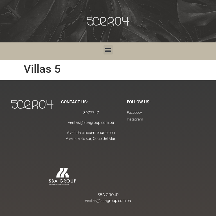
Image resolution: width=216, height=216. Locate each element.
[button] (108, 49)
